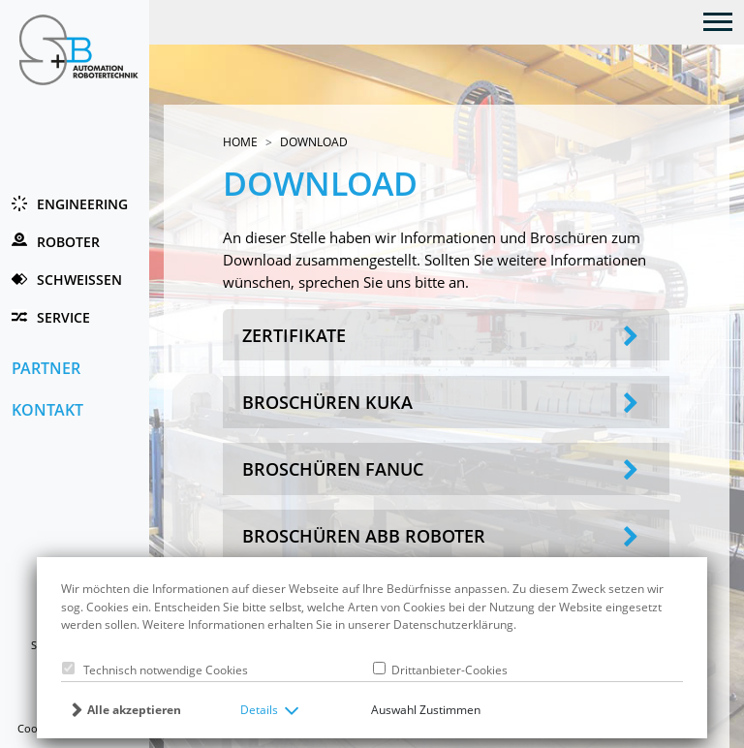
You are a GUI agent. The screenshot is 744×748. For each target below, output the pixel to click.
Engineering (82, 204)
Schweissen (79, 279)
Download (314, 142)
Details (259, 709)
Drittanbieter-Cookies (447, 670)
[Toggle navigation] (718, 21)
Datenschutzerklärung (453, 624)
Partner (46, 368)
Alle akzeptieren (134, 709)
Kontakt (47, 409)
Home (240, 142)
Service (63, 317)
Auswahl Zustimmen (425, 709)
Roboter (68, 242)
